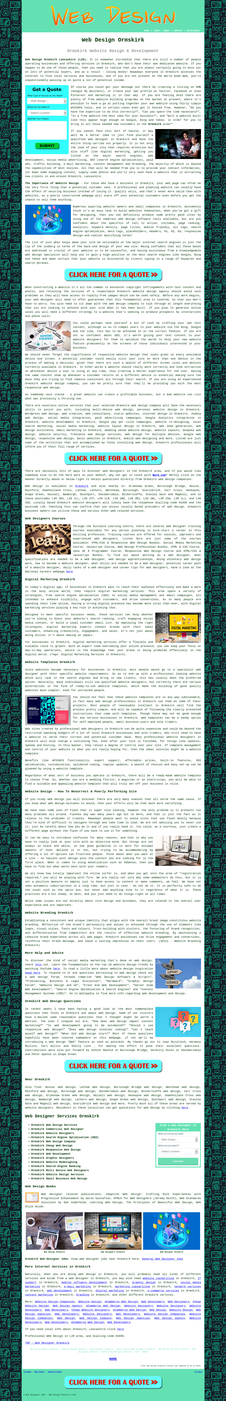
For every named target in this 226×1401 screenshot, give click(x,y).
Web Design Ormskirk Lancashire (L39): (56, 59)
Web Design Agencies (133, 1318)
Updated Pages (55, 1372)
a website (106, 312)
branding (82, 1294)
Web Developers (152, 1301)
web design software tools (139, 219)
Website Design (89, 1301)
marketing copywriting (132, 1286)
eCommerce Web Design (121, 1301)
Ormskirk (154, 124)
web (133, 405)
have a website (157, 172)
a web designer (77, 1278)
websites (135, 210)
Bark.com (159, 475)
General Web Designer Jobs (162, 1258)
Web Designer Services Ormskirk (62, 1116)
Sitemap (27, 1372)
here (69, 571)
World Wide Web (176, 76)
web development (59, 1290)
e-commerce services (163, 1290)
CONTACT (178, 30)
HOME (146, 30)
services (76, 405)
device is (149, 375)
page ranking (189, 223)
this (38, 964)
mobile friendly (156, 227)
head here (32, 972)
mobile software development (84, 1282)
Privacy (198, 1372)
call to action (144, 223)
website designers (87, 339)
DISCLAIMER (193, 30)
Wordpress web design (42, 413)
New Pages (39, 1372)
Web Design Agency (67, 1305)
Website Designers (138, 1305)
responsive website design (119, 354)
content (46, 375)
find (37, 1087)
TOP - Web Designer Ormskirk (47, 1342)
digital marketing (110, 1290)
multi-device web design (113, 409)
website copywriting (158, 1278)
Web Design (34, 486)
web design (175, 506)
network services (187, 1286)
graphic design (144, 1282)
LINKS (156, 30)
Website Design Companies (55, 1301)
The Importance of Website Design (52, 183)
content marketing (39, 1294)
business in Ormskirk (136, 183)
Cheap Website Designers (90, 1309)
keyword (97, 227)
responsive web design (55, 438)
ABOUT (167, 30)
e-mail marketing (77, 1286)
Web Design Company (95, 1318)
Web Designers (178, 1301)
